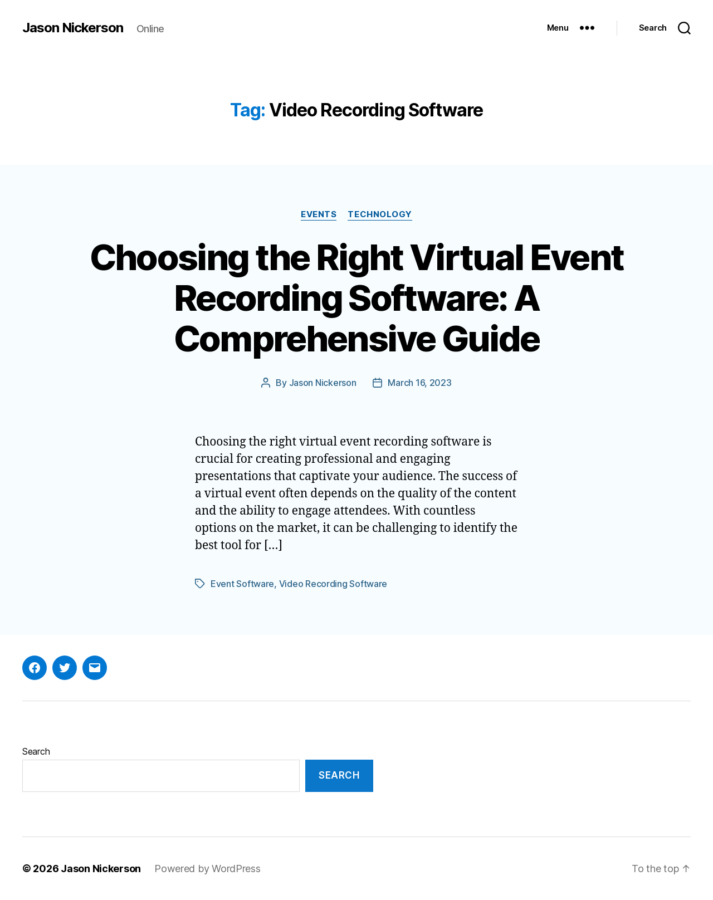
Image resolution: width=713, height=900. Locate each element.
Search (36, 751)
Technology (380, 214)
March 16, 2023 (419, 382)
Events (318, 214)
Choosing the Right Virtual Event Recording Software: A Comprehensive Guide (357, 298)
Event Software (242, 583)
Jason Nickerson (72, 28)
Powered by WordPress (207, 868)
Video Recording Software (333, 583)
